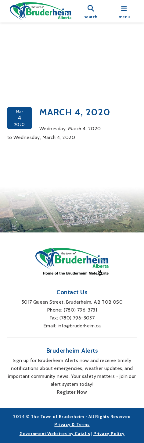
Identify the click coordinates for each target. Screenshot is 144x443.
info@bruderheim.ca (79, 326)
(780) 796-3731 (80, 310)
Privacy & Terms (71, 424)
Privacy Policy (109, 433)
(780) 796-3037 (77, 318)
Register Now (72, 392)
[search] (91, 11)
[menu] (124, 11)
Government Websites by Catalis (55, 433)
